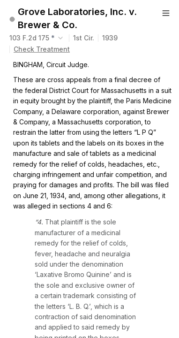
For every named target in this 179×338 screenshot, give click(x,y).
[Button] (165, 13)
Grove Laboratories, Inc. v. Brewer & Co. (77, 18)
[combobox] (37, 38)
